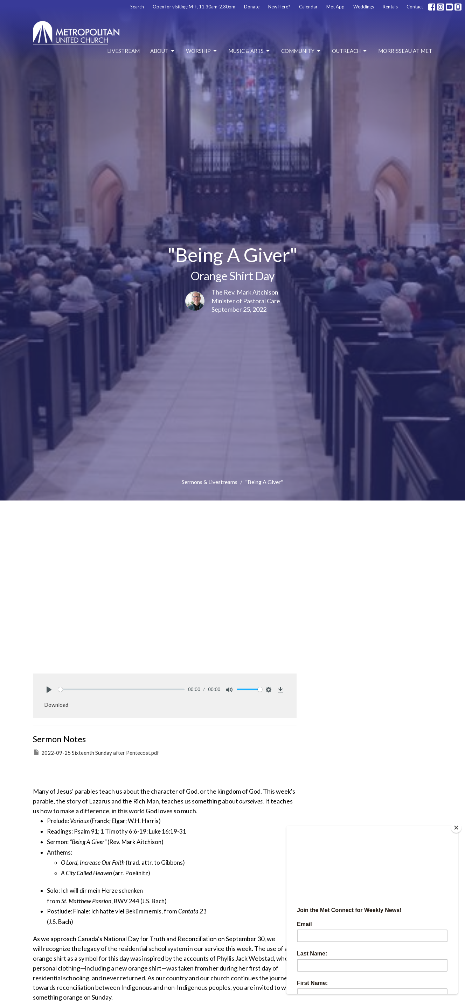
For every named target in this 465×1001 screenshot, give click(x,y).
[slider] (121, 689)
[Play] (49, 689)
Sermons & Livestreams (209, 481)
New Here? (279, 6)
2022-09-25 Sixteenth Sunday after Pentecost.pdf (96, 752)
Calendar (308, 6)
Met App (335, 6)
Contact (415, 6)
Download (56, 705)
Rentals (390, 6)
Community (301, 51)
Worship (202, 51)
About (162, 51)
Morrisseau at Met (405, 51)
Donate (251, 6)
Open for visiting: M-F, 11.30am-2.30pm (194, 6)
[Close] (456, 827)
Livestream (123, 51)
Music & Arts (249, 51)
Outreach (350, 51)
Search (137, 6)
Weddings (363, 6)
